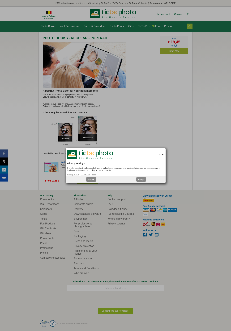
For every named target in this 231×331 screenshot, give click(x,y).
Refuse (91, 179)
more (94, 174)
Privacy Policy (73, 174)
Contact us (85, 174)
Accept (141, 179)
